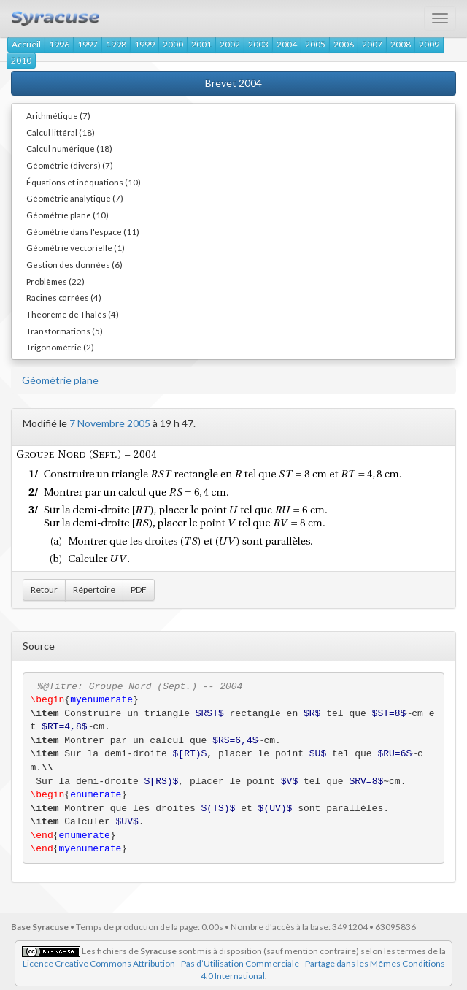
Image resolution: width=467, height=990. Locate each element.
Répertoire (94, 589)
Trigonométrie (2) (60, 347)
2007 (372, 44)
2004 (287, 44)
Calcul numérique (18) (69, 148)
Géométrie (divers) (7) (69, 165)
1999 (144, 44)
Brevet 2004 (233, 83)
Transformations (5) (64, 331)
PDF (139, 589)
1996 (59, 44)
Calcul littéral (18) (60, 132)
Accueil (26, 44)
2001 (201, 44)
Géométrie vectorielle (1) (75, 247)
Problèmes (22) (55, 281)
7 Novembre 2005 (109, 423)
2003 (258, 44)
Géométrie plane (60, 380)
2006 (343, 44)
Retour (44, 589)
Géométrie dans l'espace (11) (82, 231)
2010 (21, 60)
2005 (315, 44)
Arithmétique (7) (58, 115)
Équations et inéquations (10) (83, 182)
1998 (116, 44)
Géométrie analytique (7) (74, 198)
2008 (400, 44)
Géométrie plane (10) (67, 215)
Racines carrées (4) (63, 297)
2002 (230, 44)
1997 (87, 44)
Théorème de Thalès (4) (72, 314)
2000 (173, 44)
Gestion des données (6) (74, 264)
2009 (429, 44)
